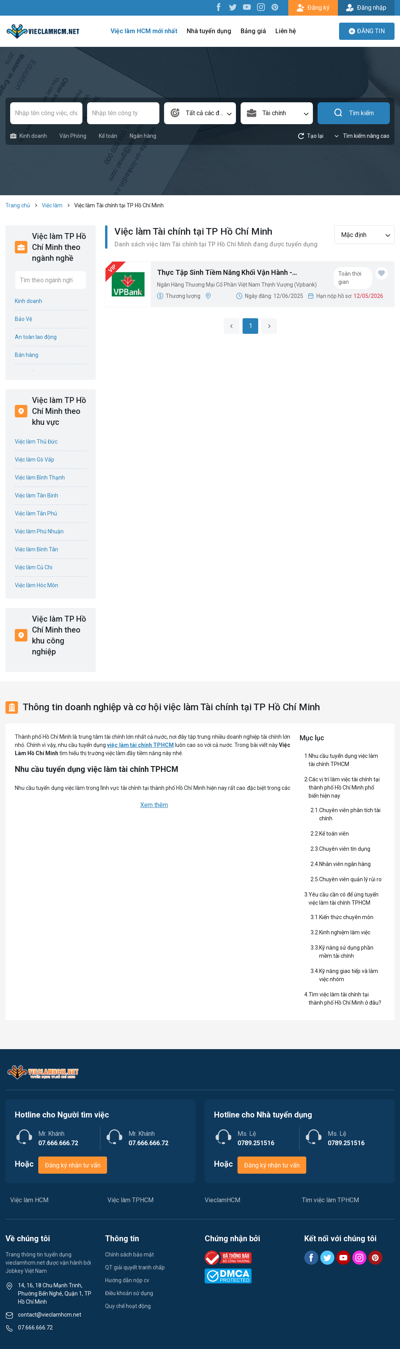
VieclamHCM (222, 1200)
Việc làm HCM (29, 1200)
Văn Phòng (72, 136)
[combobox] (200, 113)
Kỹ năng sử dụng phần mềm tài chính (346, 951)
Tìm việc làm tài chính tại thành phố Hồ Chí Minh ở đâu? (345, 998)
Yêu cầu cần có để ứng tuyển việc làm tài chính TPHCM (344, 898)
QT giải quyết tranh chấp (135, 1267)
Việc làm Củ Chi (33, 567)
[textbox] (200, 113)
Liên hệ (285, 31)
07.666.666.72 (35, 1327)
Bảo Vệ (23, 319)
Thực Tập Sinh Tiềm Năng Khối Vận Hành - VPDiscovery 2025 (224, 273)
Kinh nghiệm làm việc (344, 932)
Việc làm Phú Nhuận (39, 531)
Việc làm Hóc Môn (36, 585)
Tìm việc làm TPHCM (330, 1200)
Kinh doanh (28, 136)
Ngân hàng (143, 136)
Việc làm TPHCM (130, 1200)
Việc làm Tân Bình (36, 495)
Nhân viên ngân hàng (345, 864)
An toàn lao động (36, 337)
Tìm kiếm (354, 113)
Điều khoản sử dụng (129, 1293)
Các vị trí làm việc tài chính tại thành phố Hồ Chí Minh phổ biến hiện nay (344, 787)
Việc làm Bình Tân (36, 549)
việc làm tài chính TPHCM (140, 745)
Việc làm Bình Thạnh (40, 477)
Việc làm (52, 205)
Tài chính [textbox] (274, 113)
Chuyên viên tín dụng (344, 849)
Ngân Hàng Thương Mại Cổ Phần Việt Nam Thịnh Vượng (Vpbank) (237, 285)
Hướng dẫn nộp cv (127, 1280)
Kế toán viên (334, 833)
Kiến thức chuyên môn (346, 917)
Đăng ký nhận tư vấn (72, 1165)
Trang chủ (17, 205)
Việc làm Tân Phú (36, 513)
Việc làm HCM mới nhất (144, 31)
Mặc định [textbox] (353, 235)
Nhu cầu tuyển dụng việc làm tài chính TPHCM (343, 760)
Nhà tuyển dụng (209, 31)
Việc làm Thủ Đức (36, 441)
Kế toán (108, 136)
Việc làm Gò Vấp (34, 459)
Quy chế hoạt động (128, 1306)
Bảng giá (253, 31)
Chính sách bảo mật (129, 1254)
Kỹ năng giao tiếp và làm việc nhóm (348, 975)
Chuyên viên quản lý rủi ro (350, 879)
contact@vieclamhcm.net (49, 1315)
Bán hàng (26, 355)
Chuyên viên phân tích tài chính (349, 814)
